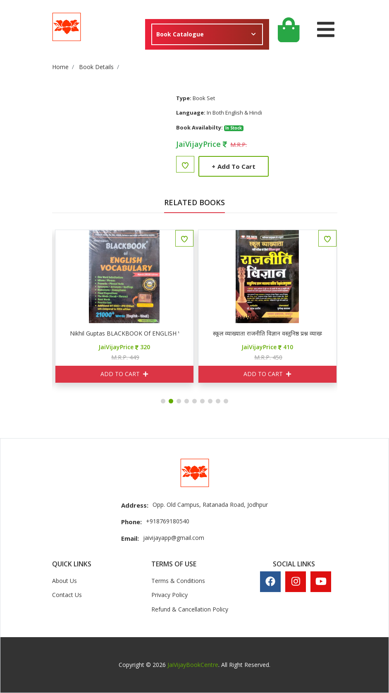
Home (60, 67)
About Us (64, 581)
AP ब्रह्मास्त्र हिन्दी (60, 333)
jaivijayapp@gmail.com (173, 538)
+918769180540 (167, 521)
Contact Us (67, 595)
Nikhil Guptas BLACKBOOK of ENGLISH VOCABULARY (203, 333)
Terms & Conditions (178, 581)
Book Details (96, 67)
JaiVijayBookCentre (192, 665)
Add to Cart (233, 166)
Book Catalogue (180, 34)
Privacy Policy (169, 595)
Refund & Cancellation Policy (189, 609)
